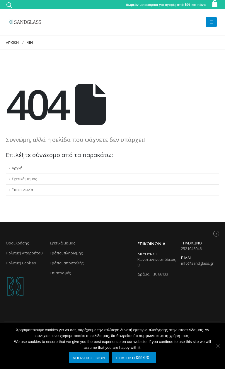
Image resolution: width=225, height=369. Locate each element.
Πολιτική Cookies (21, 263)
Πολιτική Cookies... (134, 358)
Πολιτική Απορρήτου (24, 253)
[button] (9, 4)
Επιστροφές (60, 273)
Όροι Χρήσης (17, 243)
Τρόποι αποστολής (66, 263)
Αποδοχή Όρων (89, 358)
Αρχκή (17, 168)
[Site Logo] (25, 22)
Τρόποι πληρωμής (66, 253)
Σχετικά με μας (24, 178)
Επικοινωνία (22, 189)
